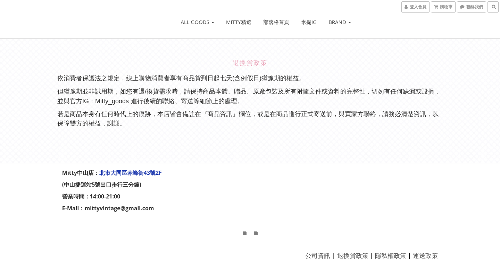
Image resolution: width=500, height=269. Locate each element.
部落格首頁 (276, 21)
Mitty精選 (238, 21)
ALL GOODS (197, 21)
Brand (339, 21)
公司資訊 (317, 255)
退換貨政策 (352, 255)
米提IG (309, 21)
